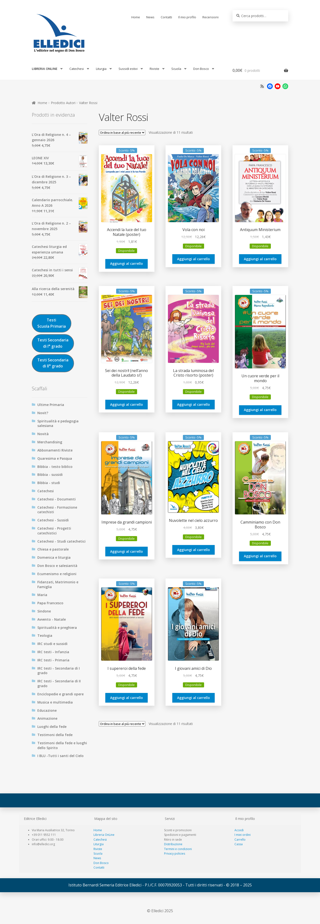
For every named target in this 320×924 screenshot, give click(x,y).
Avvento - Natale (51, 619)
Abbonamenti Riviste (55, 450)
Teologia (44, 635)
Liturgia (101, 68)
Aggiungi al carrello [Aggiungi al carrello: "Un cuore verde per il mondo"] (260, 409)
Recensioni (210, 17)
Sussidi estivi (128, 68)
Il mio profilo (187, 17)
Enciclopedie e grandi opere (60, 694)
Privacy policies (174, 853)
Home (135, 17)
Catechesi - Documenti (56, 499)
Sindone (44, 611)
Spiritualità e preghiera (57, 627)
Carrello (240, 840)
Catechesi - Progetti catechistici (54, 530)
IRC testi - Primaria (53, 660)
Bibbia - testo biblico (55, 466)
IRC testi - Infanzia (53, 652)
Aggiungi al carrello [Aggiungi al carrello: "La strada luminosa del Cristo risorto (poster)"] (193, 404)
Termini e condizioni (178, 849)
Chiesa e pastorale (53, 549)
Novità (43, 434)
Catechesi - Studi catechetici (61, 541)
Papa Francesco (50, 603)
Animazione (47, 718)
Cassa (238, 844)
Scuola (176, 68)
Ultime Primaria (50, 404)
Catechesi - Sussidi (53, 520)
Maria (42, 594)
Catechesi (76, 68)
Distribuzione (173, 844)
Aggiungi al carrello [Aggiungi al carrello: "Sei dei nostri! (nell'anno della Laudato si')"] (126, 404)
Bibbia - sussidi (50, 474)
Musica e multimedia (55, 702)
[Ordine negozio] (122, 132)
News (150, 17)
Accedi (239, 830)
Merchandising (49, 442)
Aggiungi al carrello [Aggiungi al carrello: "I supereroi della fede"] (126, 697)
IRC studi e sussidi (52, 643)
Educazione (47, 710)
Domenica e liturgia (54, 557)
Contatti (166, 17)
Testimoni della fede (55, 734)
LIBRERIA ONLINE (44, 68)
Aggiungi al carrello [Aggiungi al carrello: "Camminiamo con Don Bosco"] (260, 556)
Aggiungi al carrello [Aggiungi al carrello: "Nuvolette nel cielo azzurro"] (193, 549)
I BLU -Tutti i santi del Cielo (60, 755)
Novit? (42, 413)
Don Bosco (201, 68)
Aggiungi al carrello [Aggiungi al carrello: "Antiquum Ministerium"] (260, 259)
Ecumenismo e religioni (56, 574)
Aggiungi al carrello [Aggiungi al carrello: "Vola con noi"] (193, 259)
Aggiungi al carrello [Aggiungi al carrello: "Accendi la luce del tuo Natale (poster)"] (126, 263)
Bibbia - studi (48, 482)
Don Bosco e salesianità (57, 565)
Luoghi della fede (52, 726)
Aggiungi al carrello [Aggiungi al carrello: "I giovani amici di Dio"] (193, 697)
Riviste (154, 68)
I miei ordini (242, 835)
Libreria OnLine (103, 835)
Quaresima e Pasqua (54, 458)
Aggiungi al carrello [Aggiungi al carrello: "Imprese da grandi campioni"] (126, 551)
